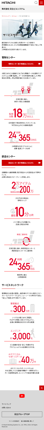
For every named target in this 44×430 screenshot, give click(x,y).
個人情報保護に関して (27, 421)
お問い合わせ (6, 408)
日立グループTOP (22, 414)
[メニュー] (41, 2)
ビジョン (14, 16)
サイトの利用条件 (14, 421)
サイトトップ (6, 16)
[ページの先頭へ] (41, 388)
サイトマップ (6, 404)
